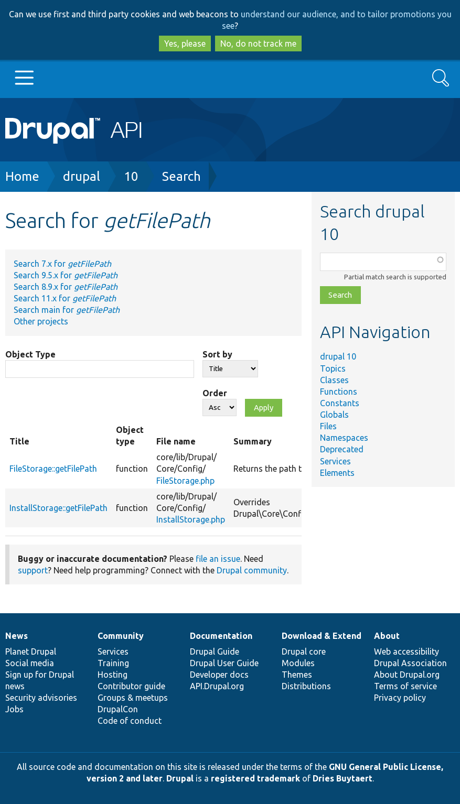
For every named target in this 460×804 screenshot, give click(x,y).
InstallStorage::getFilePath (58, 508)
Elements (337, 472)
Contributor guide (131, 686)
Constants (339, 403)
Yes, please (185, 43)
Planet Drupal (30, 651)
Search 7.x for (62, 263)
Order (214, 393)
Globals (334, 414)
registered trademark (255, 778)
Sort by (217, 354)
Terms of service (405, 686)
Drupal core (304, 651)
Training (113, 663)
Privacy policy (400, 697)
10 (131, 176)
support (33, 570)
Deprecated (341, 449)
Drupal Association (410, 663)
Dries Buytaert (342, 778)
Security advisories (41, 697)
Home (22, 176)
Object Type (30, 354)
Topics (333, 368)
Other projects (41, 321)
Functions (338, 391)
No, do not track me (258, 43)
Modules (298, 663)
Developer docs (219, 674)
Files (328, 426)
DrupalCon (118, 709)
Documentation (221, 635)
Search (181, 176)
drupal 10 (338, 356)
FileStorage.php (185, 480)
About (387, 635)
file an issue (218, 558)
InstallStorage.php (190, 519)
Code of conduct (130, 720)
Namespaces (344, 437)
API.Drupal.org (217, 686)
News (16, 635)
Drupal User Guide (224, 663)
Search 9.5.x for (65, 275)
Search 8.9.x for (65, 286)
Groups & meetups (133, 697)
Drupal (180, 778)
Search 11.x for (65, 298)
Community (121, 635)
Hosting (112, 674)
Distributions (306, 686)
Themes (297, 674)
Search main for (67, 309)
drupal (81, 176)
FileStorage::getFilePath (53, 468)
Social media (29, 663)
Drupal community (252, 570)
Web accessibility (406, 651)
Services (335, 461)
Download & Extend (321, 635)
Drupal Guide (214, 651)
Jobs (14, 709)
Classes (334, 380)
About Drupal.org (407, 674)
